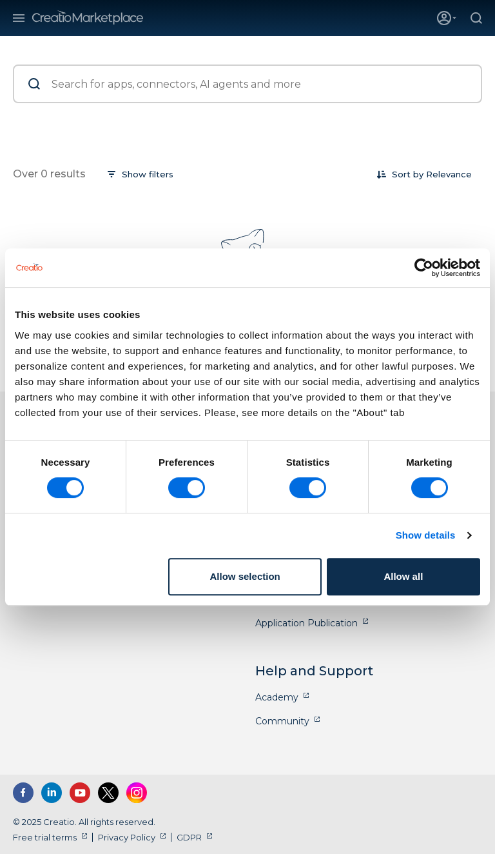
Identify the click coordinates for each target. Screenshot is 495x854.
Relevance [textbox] (449, 174)
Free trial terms (45, 837)
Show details (426, 535)
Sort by (407, 174)
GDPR (189, 837)
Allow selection (245, 576)
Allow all (403, 576)
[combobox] (449, 174)
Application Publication (306, 623)
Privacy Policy (126, 837)
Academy (276, 697)
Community (282, 721)
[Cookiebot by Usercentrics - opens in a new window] (423, 267)
